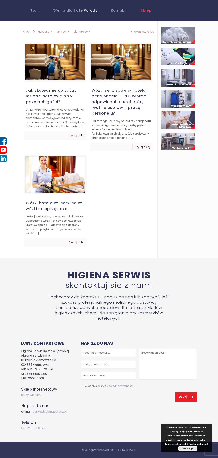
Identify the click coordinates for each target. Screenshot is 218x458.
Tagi (63, 32)
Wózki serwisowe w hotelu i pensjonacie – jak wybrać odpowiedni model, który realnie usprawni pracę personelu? (120, 102)
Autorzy (82, 32)
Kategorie (42, 32)
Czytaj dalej (76, 135)
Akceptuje (187, 448)
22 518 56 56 (36, 428)
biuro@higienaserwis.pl (49, 411)
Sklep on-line (31, 395)
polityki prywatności (121, 386)
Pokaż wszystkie (142, 32)
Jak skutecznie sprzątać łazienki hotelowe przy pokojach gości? (51, 96)
